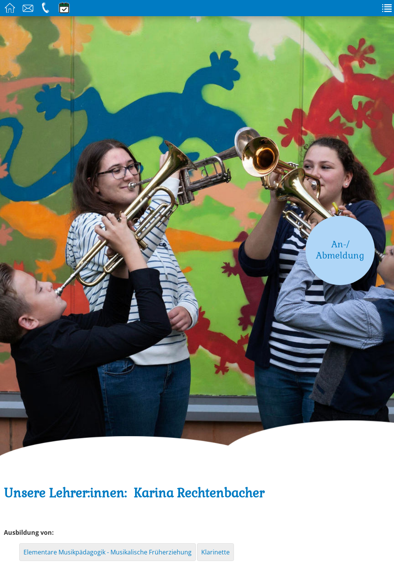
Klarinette (215, 552)
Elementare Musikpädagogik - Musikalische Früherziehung (107, 552)
